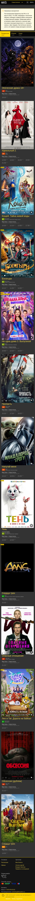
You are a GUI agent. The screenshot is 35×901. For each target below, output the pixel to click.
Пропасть (7, 404)
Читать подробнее (17, 898)
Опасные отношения (12, 656)
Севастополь (15, 2)
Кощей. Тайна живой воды (15, 216)
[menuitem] (16, 2)
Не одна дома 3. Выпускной (16, 341)
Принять (8, 898)
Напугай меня (9, 466)
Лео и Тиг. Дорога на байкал (16, 718)
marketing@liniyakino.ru (18, 891)
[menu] (16, 2)
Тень (4, 529)
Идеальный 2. (9, 150)
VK (3, 876)
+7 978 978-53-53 (10, 889)
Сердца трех (8, 593)
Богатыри (7, 278)
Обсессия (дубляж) (12, 781)
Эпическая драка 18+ (13, 88)
